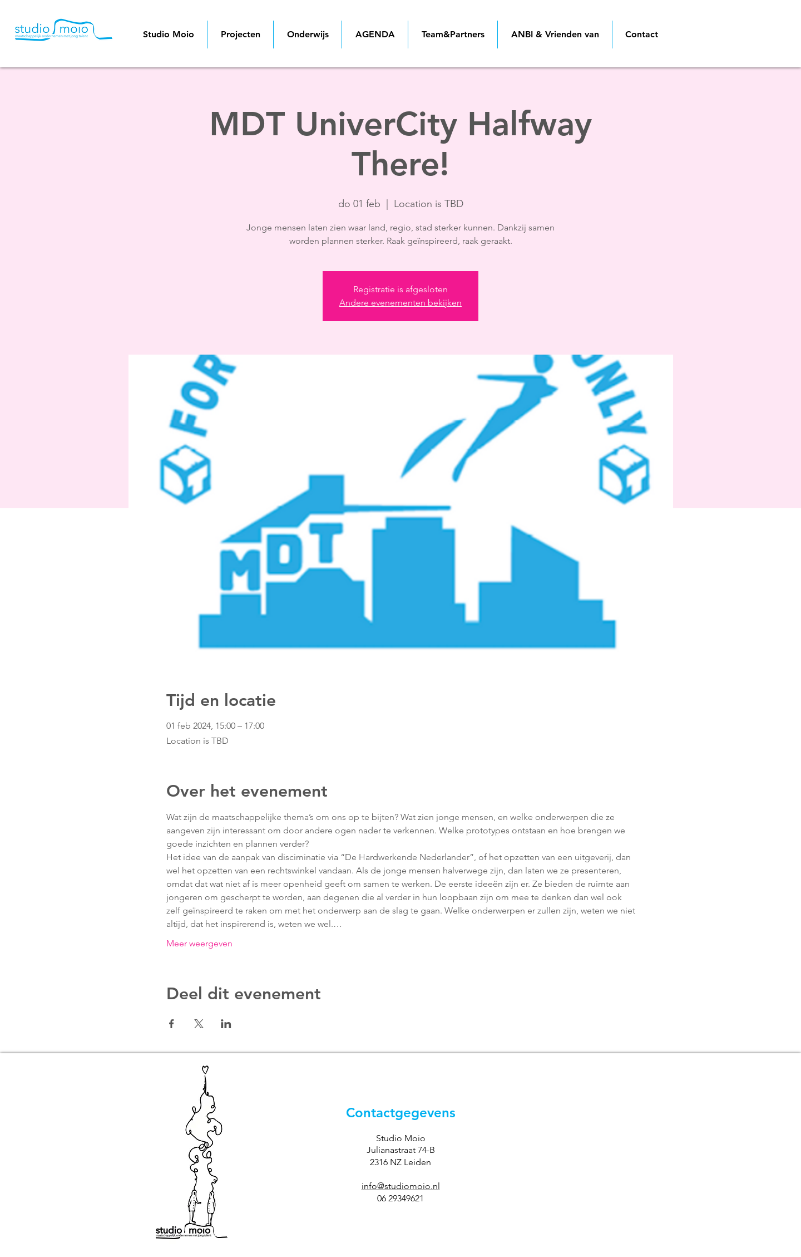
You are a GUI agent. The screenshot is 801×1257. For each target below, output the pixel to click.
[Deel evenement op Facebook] (171, 1023)
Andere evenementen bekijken (400, 302)
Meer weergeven (199, 943)
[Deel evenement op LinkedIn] (226, 1023)
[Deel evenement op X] (199, 1023)
